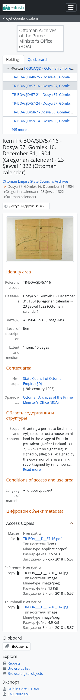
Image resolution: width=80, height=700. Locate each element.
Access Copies (20, 523)
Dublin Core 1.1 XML (21, 689)
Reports (11, 663)
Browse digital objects (23, 673)
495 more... (20, 129)
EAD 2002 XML (16, 694)
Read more (32, 469)
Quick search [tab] (38, 59)
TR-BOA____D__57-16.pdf (42, 538)
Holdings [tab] (13, 59)
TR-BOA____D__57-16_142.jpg (45, 607)
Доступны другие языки (24, 206)
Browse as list (16, 668)
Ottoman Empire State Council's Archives (35, 181)
